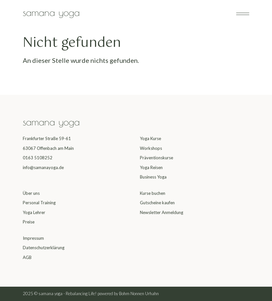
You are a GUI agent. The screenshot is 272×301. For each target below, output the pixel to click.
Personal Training (39, 202)
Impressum (33, 238)
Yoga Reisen (151, 167)
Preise (28, 221)
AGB (27, 257)
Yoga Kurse (150, 138)
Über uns (31, 193)
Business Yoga (153, 176)
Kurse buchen (152, 193)
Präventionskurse (156, 157)
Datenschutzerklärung (43, 247)
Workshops (151, 148)
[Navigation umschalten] (242, 13)
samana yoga (51, 12)
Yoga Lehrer (34, 212)
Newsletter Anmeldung (161, 212)
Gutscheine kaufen (157, 202)
